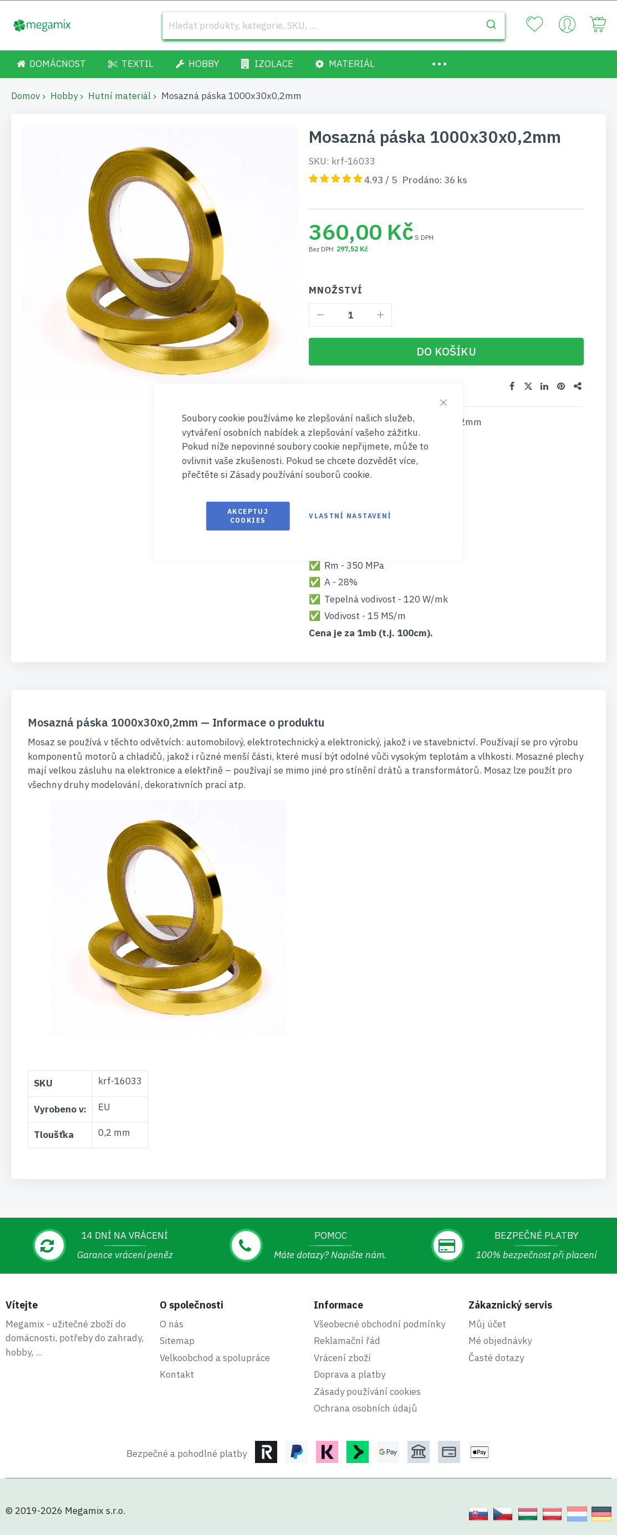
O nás (171, 1323)
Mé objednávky (500, 1340)
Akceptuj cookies (247, 515)
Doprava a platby (349, 1374)
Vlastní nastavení (350, 516)
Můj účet (487, 1323)
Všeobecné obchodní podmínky (379, 1323)
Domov (25, 96)
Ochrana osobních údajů (365, 1408)
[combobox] (333, 25)
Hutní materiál (119, 96)
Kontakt (177, 1374)
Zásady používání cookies (367, 1391)
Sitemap (177, 1340)
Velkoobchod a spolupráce (215, 1357)
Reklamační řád (347, 1340)
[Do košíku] (446, 351)
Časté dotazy (496, 1357)
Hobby (64, 96)
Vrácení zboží (342, 1357)
